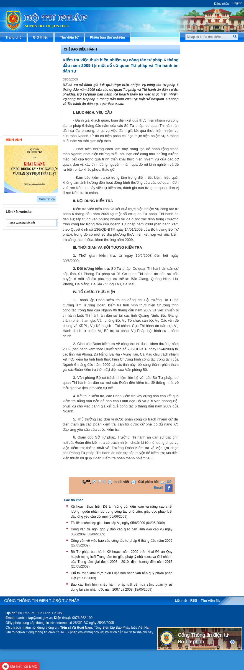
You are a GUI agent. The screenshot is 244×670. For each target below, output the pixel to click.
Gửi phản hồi (148, 482)
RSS (193, 601)
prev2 (6, 197)
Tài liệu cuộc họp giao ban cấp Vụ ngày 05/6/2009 (108, 523)
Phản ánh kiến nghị (205, 169)
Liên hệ (180, 601)
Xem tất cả (47, 199)
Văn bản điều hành (204, 72)
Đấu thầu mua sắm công (209, 141)
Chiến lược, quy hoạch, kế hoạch (210, 120)
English (237, 3)
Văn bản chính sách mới (28, 58)
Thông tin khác (21, 128)
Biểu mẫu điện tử (203, 132)
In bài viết (121, 482)
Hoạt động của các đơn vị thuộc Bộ (29, 79)
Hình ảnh (14, 140)
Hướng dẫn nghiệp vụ (207, 81)
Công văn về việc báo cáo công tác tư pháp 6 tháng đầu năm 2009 (121, 541)
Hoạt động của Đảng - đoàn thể (31, 107)
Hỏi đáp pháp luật (204, 90)
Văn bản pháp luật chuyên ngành (210, 60)
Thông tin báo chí (203, 100)
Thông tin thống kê (205, 160)
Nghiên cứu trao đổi (25, 118)
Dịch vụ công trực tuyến (209, 109)
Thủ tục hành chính (205, 49)
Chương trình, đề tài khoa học (213, 150)
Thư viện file (210, 601)
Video (45, 139)
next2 (12, 197)
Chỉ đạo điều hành (23, 49)
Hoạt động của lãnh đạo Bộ (30, 67)
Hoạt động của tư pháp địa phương (30, 93)
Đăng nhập (221, 3)
